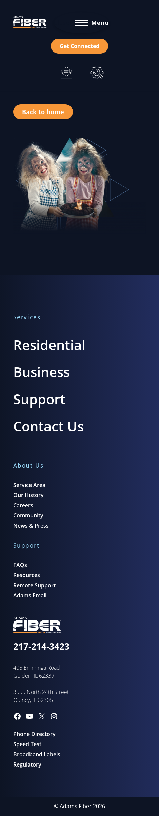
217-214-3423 (41, 646)
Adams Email (29, 595)
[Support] (97, 72)
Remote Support (34, 585)
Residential (49, 344)
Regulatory (27, 764)
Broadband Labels (36, 754)
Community (28, 515)
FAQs (20, 565)
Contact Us (48, 426)
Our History (28, 495)
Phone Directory (34, 734)
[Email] (66, 72)
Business (41, 372)
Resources (26, 575)
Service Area (29, 485)
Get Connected (79, 46)
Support (39, 399)
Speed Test (27, 744)
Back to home (43, 112)
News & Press (31, 525)
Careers (23, 505)
